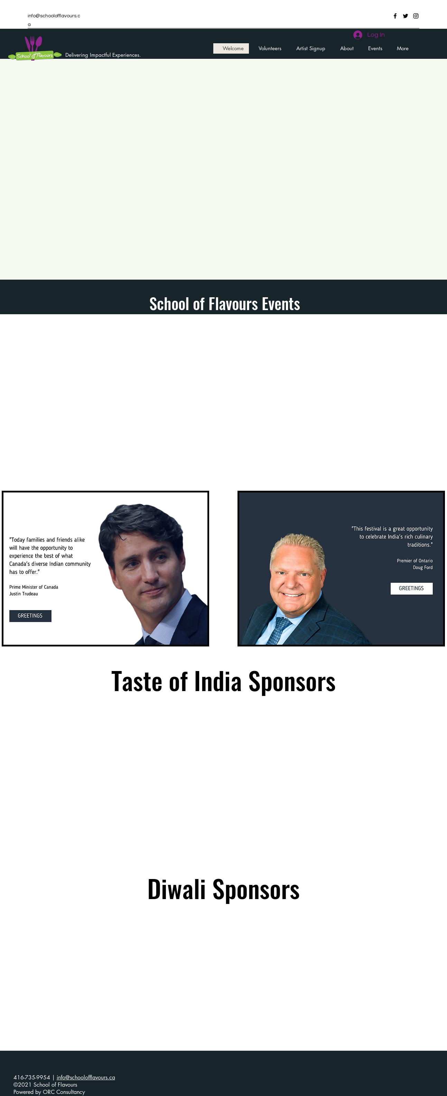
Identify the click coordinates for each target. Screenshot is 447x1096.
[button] (373, 48)
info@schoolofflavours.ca (86, 1077)
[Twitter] (405, 15)
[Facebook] (395, 15)
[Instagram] (415, 15)
